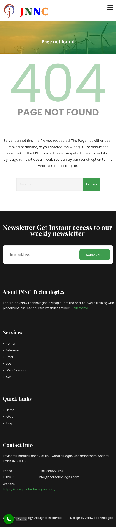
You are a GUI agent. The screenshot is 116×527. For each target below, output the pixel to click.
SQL (8, 364)
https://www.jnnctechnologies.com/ (29, 489)
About (10, 417)
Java (9, 357)
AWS (9, 377)
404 (58, 83)
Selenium (12, 350)
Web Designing (16, 370)
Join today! (80, 308)
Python (11, 344)
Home (10, 410)
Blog (9, 423)
